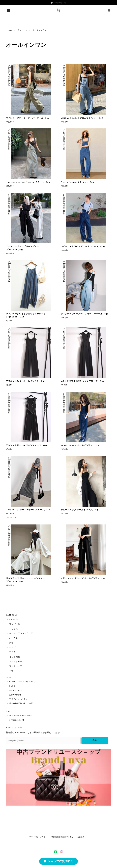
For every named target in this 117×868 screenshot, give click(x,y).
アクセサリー (15, 661)
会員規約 (81, 837)
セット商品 (14, 657)
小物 (11, 671)
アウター (13, 652)
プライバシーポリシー (19, 699)
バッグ (12, 647)
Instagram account (20, 715)
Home (9, 30)
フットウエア (15, 666)
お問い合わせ (15, 694)
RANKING (14, 619)
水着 (11, 643)
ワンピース (22, 30)
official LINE (17, 720)
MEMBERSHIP (17, 690)
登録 (95, 740)
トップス (13, 629)
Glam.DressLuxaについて (22, 681)
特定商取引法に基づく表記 (21, 703)
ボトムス (13, 638)
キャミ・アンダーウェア (21, 633)
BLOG (12, 686)
